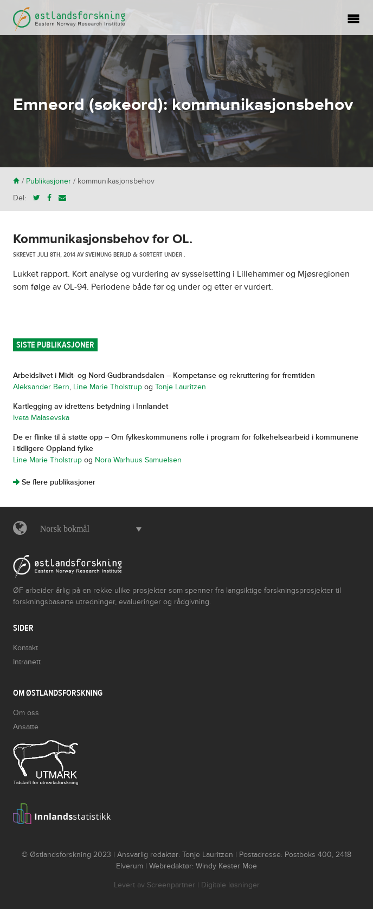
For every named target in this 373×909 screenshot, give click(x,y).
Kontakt (25, 647)
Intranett (27, 661)
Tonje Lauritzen (180, 386)
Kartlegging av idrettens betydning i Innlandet (90, 406)
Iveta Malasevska (41, 417)
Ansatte (25, 726)
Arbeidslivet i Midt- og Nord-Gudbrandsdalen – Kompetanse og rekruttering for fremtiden (164, 375)
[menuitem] (88, 529)
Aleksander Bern (41, 386)
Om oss (26, 712)
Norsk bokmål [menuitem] (64, 528)
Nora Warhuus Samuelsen (138, 460)
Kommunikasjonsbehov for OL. (102, 239)
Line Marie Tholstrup (107, 386)
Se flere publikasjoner (54, 482)
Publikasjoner (48, 181)
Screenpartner (171, 885)
